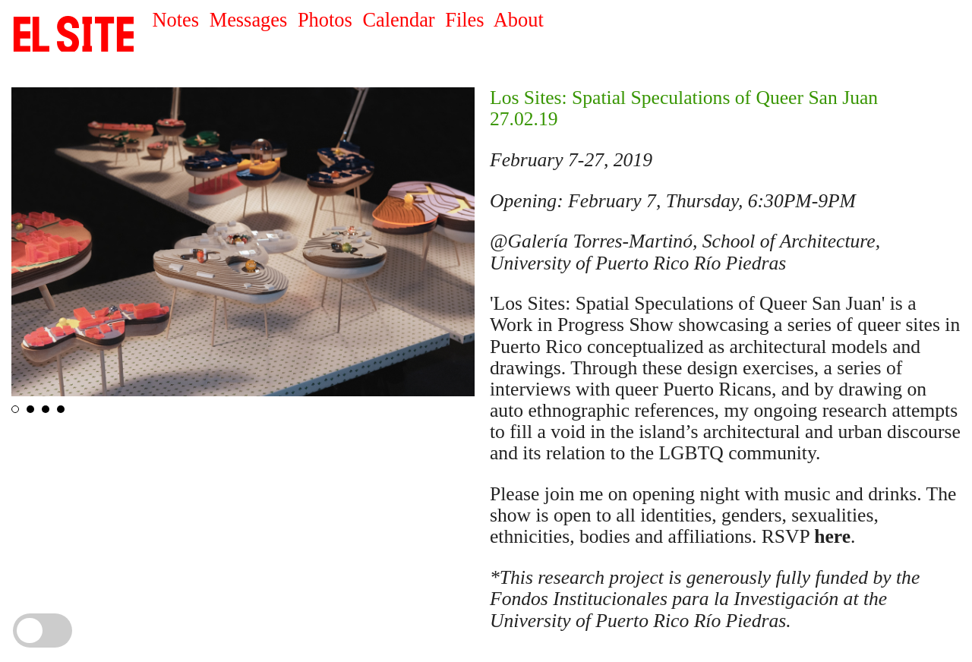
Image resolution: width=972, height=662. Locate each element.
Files (464, 19)
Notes (175, 19)
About (519, 19)
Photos (325, 19)
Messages (249, 19)
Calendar (398, 19)
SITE (74, 34)
